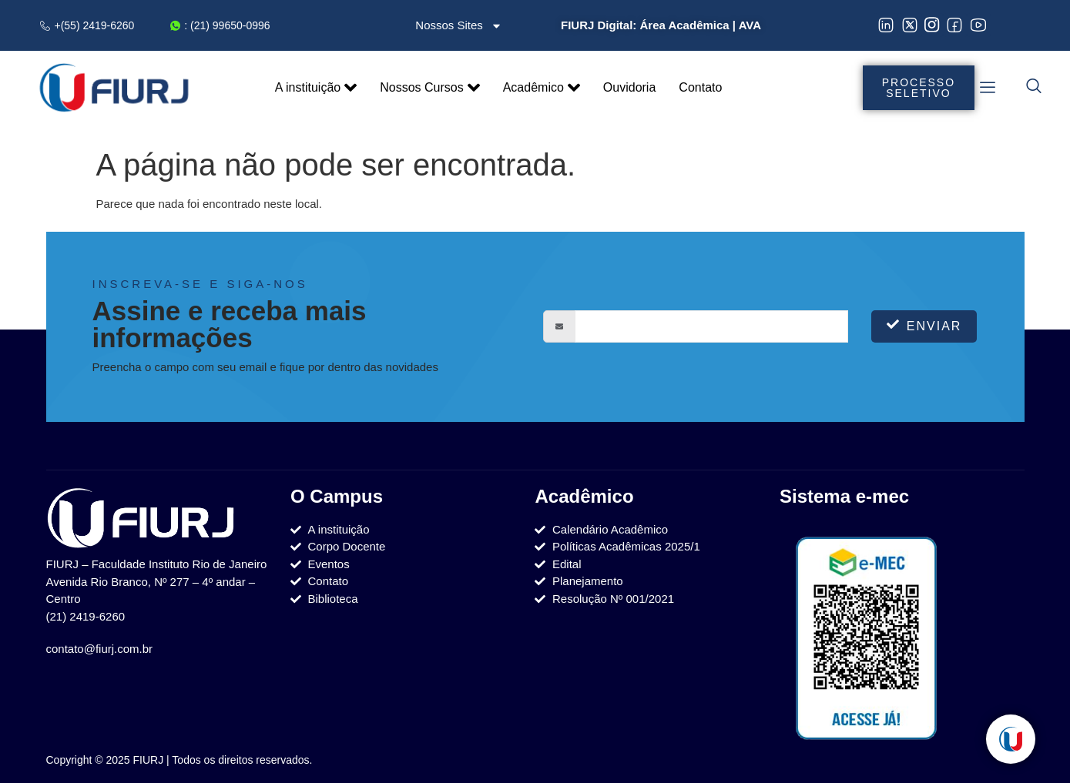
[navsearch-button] (1034, 87)
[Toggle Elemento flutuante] (1010, 739)
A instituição (316, 88)
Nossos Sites (458, 25)
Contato (700, 87)
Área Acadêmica (684, 25)
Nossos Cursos (429, 88)
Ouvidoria (629, 87)
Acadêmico (541, 88)
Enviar (924, 325)
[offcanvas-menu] (987, 87)
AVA (750, 25)
